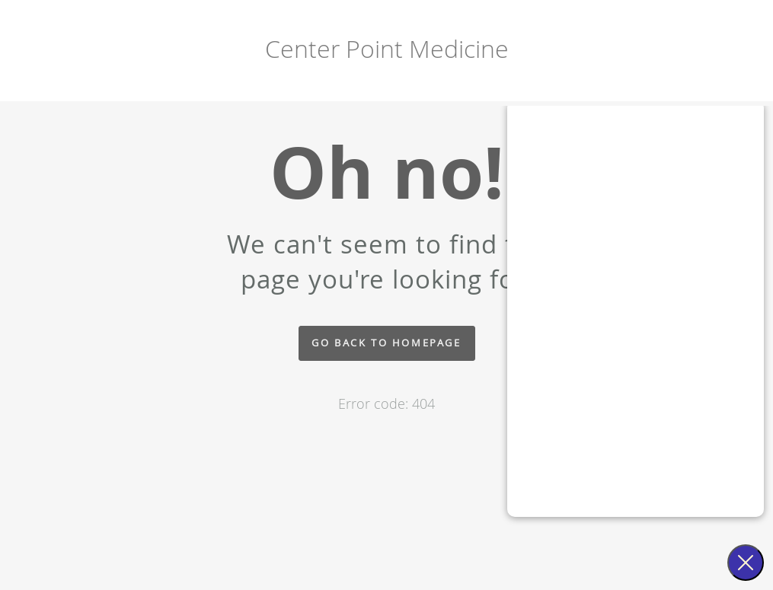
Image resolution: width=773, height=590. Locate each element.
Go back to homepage (386, 342)
